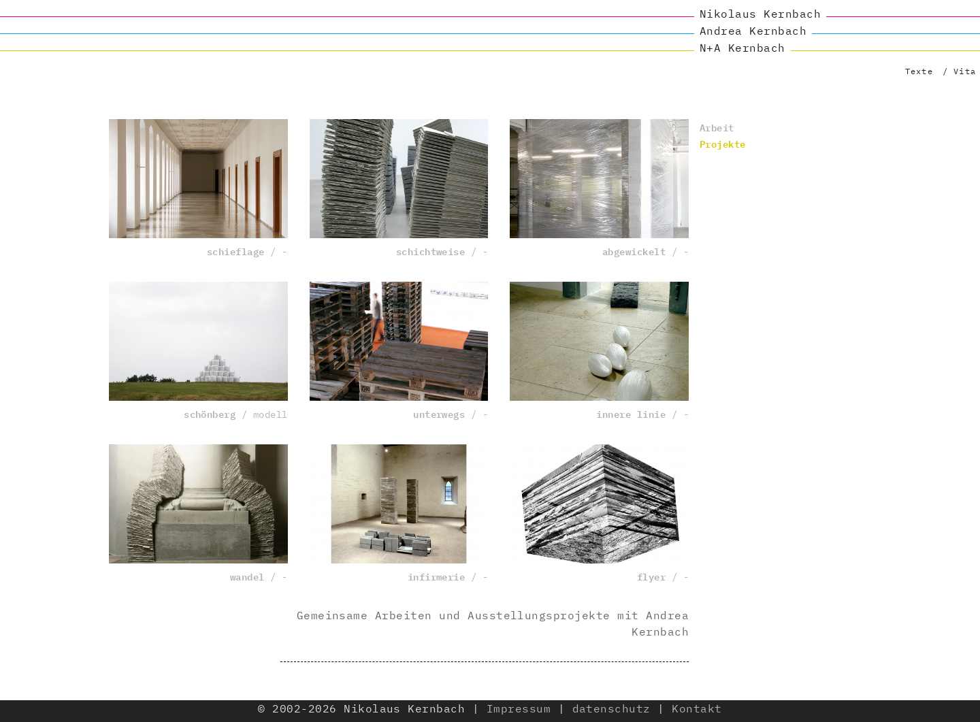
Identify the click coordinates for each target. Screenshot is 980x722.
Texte (919, 71)
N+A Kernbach (742, 47)
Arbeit (717, 127)
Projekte (723, 143)
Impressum (519, 708)
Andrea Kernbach (753, 30)
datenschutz (611, 708)
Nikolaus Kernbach (760, 13)
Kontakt (696, 708)
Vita (964, 71)
